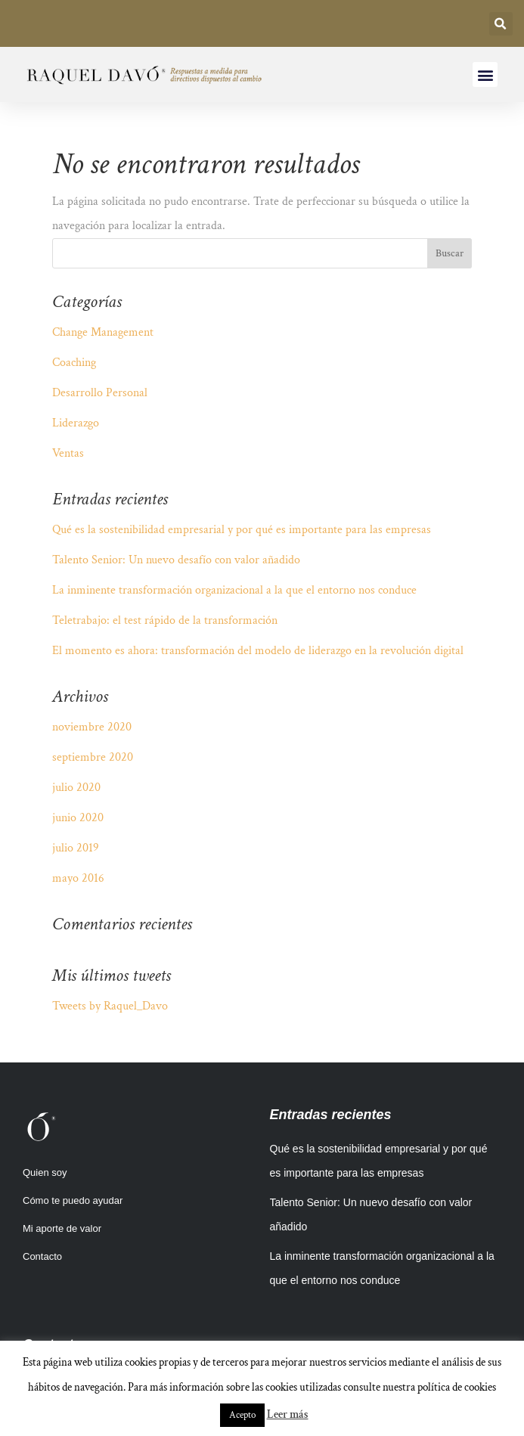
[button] (501, 24)
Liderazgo (75, 423)
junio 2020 (78, 818)
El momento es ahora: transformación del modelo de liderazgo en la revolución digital (258, 651)
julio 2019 (75, 848)
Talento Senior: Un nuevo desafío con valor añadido (176, 560)
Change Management (102, 332)
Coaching (74, 363)
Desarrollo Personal (99, 393)
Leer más (288, 1414)
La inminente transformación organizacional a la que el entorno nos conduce (234, 590)
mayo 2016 (78, 878)
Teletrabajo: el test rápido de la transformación (165, 620)
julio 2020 (76, 788)
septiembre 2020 (92, 757)
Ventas (68, 453)
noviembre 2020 (92, 727)
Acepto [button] (242, 1415)
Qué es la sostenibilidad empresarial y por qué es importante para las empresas (241, 530)
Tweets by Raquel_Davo (110, 1006)
